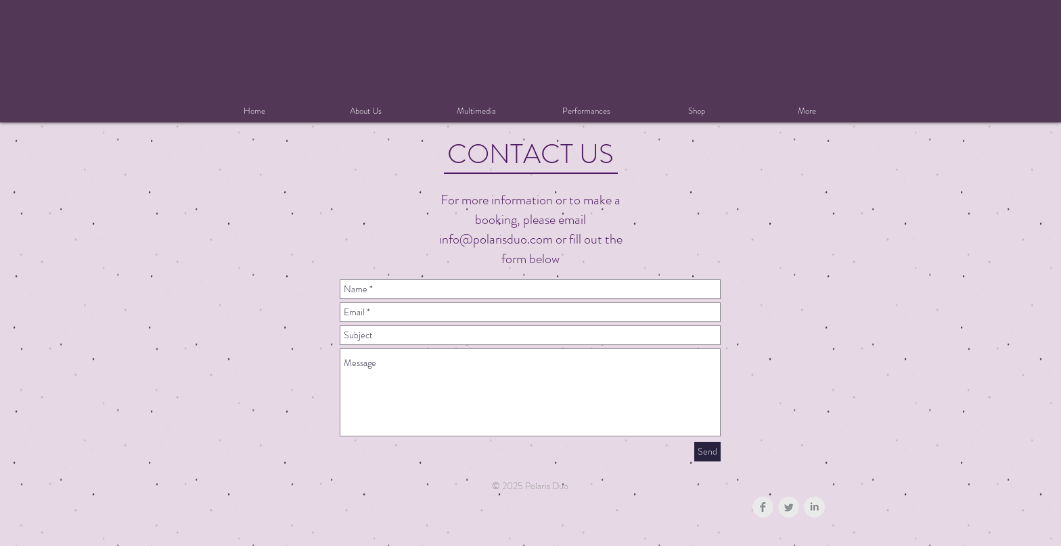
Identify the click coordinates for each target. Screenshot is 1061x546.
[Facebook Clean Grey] (762, 507)
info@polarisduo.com (496, 239)
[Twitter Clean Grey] (788, 507)
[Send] (707, 451)
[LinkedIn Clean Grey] (814, 507)
